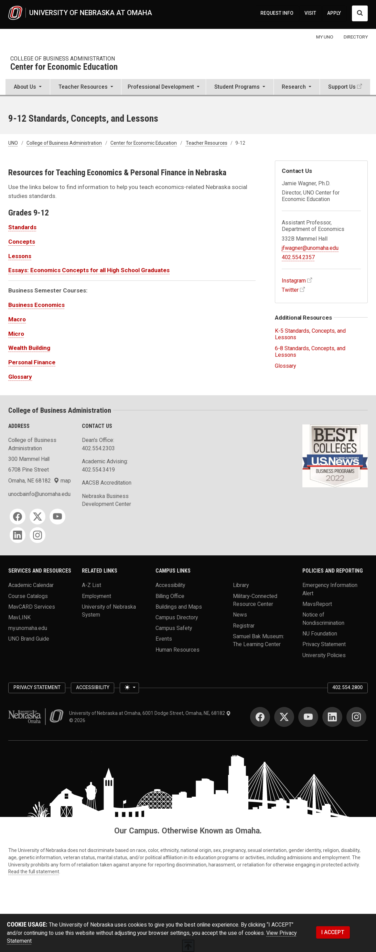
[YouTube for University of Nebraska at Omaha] (308, 717)
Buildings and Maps (178, 606)
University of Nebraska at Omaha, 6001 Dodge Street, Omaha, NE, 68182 (150, 713)
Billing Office (169, 596)
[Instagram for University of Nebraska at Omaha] (356, 717)
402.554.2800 (347, 687)
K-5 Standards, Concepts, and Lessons (310, 334)
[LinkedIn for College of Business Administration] (17, 535)
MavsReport (317, 604)
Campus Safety (173, 628)
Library (241, 585)
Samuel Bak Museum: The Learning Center (258, 640)
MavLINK (19, 617)
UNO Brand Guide (28, 638)
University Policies (324, 655)
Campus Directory (176, 617)
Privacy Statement (324, 644)
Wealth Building (29, 347)
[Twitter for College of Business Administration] (37, 516)
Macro (17, 319)
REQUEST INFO (276, 13)
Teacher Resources (206, 143)
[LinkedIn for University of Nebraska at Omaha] (332, 717)
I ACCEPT (332, 932)
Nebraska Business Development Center (106, 500)
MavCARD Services (31, 606)
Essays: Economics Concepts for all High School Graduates (89, 270)
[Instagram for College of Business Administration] (37, 535)
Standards (22, 227)
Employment (96, 596)
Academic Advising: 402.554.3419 (105, 465)
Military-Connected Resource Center (255, 600)
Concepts (21, 241)
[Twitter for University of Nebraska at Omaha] (284, 717)
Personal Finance (31, 362)
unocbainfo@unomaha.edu (39, 494)
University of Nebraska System (109, 610)
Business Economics (36, 304)
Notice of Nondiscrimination (323, 618)
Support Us (342, 87)
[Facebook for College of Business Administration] (17, 516)
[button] (28, 87)
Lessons (19, 256)
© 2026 (78, 720)
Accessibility (170, 585)
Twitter (290, 290)
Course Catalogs (28, 596)
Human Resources (177, 649)
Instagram (294, 280)
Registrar (244, 625)
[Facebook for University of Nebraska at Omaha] (260, 717)
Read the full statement (33, 871)
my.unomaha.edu (27, 628)
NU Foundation (319, 633)
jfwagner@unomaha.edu (310, 248)
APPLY (334, 13)
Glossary (20, 376)
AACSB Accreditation (106, 482)
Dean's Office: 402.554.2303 (98, 444)
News (240, 614)
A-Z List (91, 585)
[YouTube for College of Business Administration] (57, 516)
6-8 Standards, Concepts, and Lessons (310, 351)
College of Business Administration (62, 58)
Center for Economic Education (64, 67)
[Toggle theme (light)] (129, 688)
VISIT (310, 13)
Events (163, 638)
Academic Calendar (31, 585)
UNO (13, 143)
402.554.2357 (298, 257)
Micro (16, 333)
